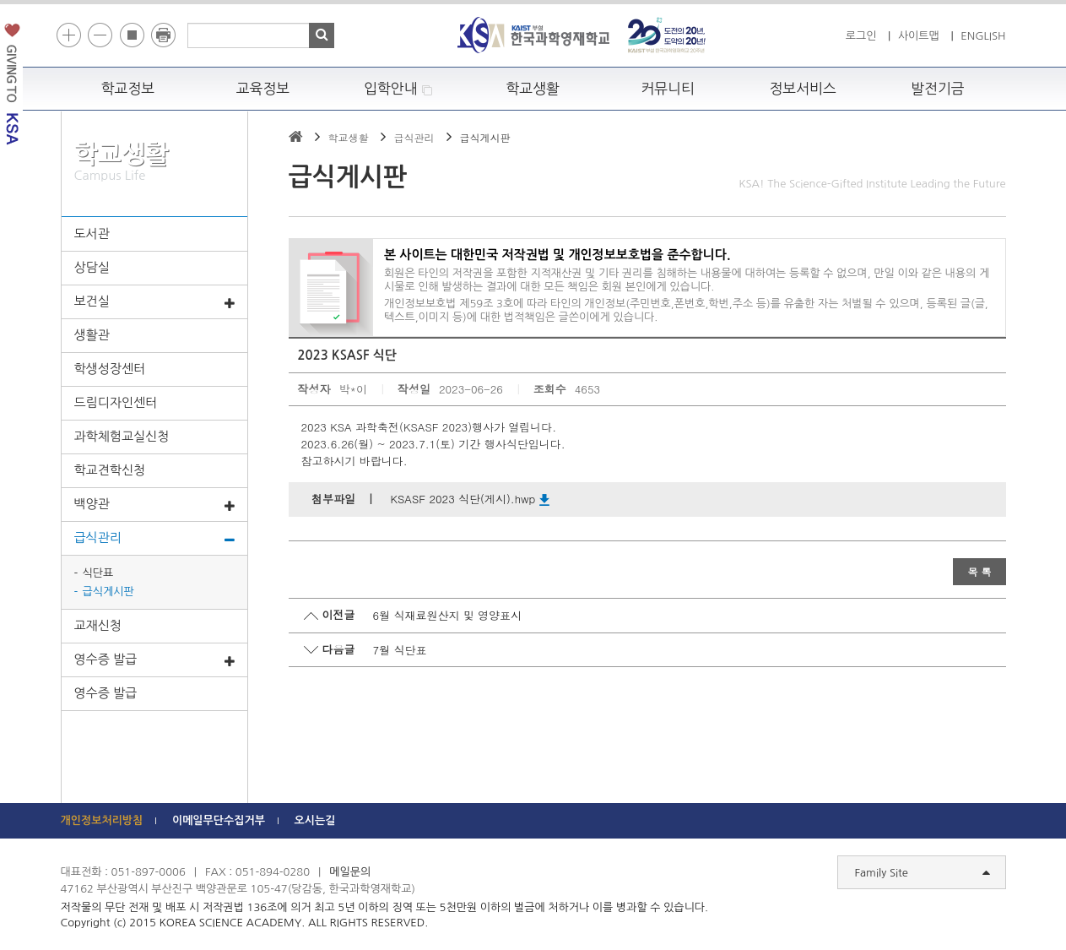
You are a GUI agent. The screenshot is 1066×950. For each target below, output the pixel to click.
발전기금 (938, 88)
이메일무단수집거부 (218, 820)
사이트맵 (918, 35)
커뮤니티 (668, 88)
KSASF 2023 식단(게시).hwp (470, 499)
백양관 (154, 505)
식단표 (98, 572)
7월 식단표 (400, 650)
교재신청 (98, 625)
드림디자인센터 (116, 402)
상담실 (92, 267)
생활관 (92, 334)
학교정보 (128, 88)
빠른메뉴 (1054, 239)
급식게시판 (108, 591)
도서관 (92, 233)
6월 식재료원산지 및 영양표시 (447, 615)
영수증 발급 (154, 660)
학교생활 (533, 88)
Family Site (922, 873)
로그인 (861, 35)
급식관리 (154, 538)
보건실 (154, 302)
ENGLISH (982, 35)
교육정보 (263, 88)
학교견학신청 (110, 470)
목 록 (979, 571)
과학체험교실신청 (122, 436)
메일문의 (350, 871)
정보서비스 (802, 88)
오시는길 (315, 820)
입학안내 (398, 89)
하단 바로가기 (61, 0)
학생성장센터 (110, 368)
